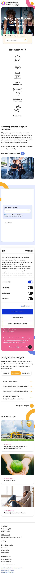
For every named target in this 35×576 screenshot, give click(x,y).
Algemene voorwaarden (7, 570)
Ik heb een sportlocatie (8, 564)
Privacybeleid (5, 552)
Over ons (4, 547)
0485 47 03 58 (5, 535)
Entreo (11, 572)
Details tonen (25, 306)
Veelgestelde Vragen (22, 366)
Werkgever (6, 373)
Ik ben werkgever (6, 561)
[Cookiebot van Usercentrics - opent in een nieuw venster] (25, 251)
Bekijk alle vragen (25, 406)
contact (7, 368)
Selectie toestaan (17, 317)
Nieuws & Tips (5, 550)
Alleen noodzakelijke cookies (17, 323)
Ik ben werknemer (6, 559)
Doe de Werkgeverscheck (13, 153)
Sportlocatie (26, 373)
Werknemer (15, 373)
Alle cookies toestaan (17, 312)
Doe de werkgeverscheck (20, 347)
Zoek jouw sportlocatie (11, 207)
